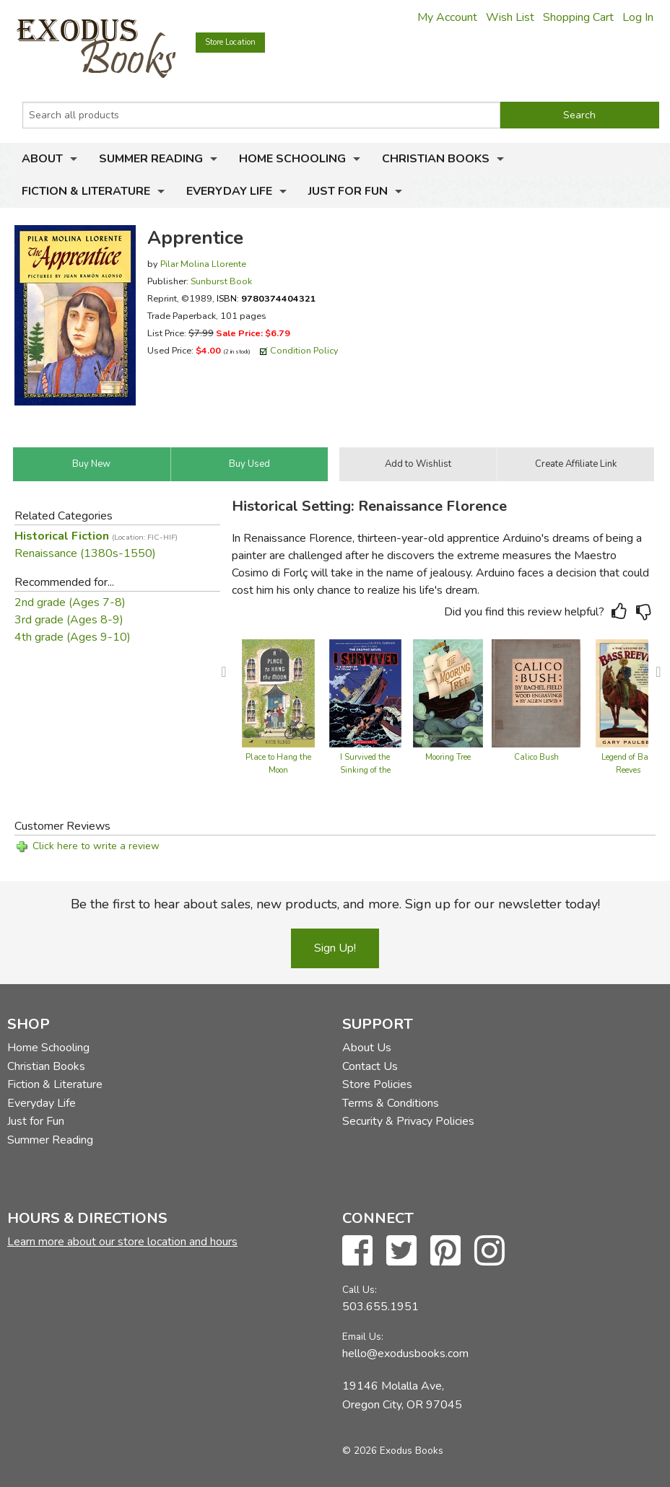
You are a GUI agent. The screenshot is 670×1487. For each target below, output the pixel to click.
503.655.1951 (380, 1307)
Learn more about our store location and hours (122, 1242)
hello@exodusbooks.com (405, 1353)
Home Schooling (292, 159)
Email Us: (362, 1336)
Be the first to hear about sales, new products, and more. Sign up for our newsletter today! (335, 904)
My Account (447, 17)
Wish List (510, 17)
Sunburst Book (221, 281)
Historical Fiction (96, 536)
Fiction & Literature (86, 191)
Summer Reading (151, 159)
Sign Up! (335, 948)
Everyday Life (229, 191)
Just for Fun (348, 191)
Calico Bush (536, 757)
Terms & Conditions (390, 1103)
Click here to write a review (96, 846)
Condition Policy (304, 350)
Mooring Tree (448, 757)
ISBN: (266, 298)
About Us (366, 1048)
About (42, 159)
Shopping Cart (578, 17)
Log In (637, 17)
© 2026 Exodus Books (392, 1450)
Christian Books (436, 159)
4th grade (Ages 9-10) (72, 637)
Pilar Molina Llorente (203, 264)
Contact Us (370, 1066)
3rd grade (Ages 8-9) (68, 620)
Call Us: (359, 1290)
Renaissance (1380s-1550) (85, 553)
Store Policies (377, 1084)
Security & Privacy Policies (408, 1121)
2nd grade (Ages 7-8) (70, 602)
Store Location (230, 42)
